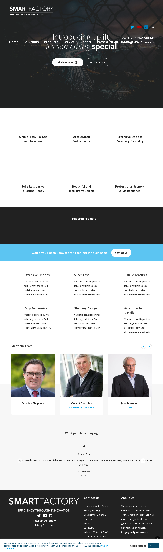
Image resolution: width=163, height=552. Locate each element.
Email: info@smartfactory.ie (134, 42)
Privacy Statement (44, 525)
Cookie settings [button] (138, 545)
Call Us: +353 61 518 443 (138, 38)
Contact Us (121, 252)
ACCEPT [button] (153, 545)
